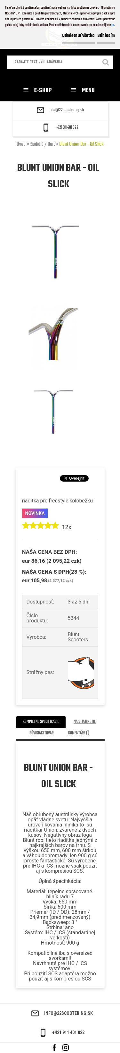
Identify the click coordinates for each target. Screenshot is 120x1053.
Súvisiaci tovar (41, 733)
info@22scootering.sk (67, 110)
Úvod (21, 144)
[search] (106, 63)
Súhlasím (106, 35)
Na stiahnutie (85, 721)
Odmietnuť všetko (78, 35)
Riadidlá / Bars (42, 144)
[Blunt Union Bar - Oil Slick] (56, 214)
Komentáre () (78, 733)
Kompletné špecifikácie (41, 721)
